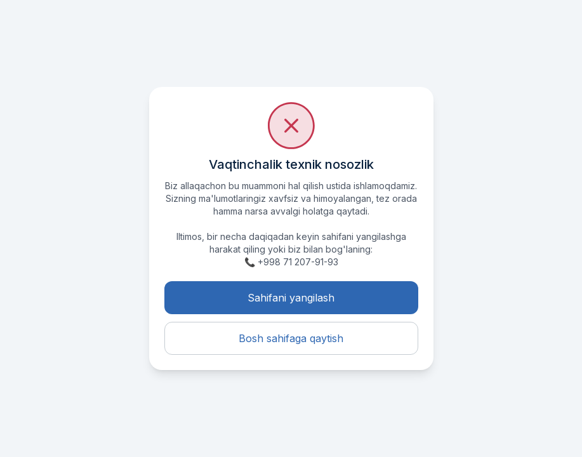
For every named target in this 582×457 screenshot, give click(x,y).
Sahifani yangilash (291, 297)
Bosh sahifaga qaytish (291, 338)
